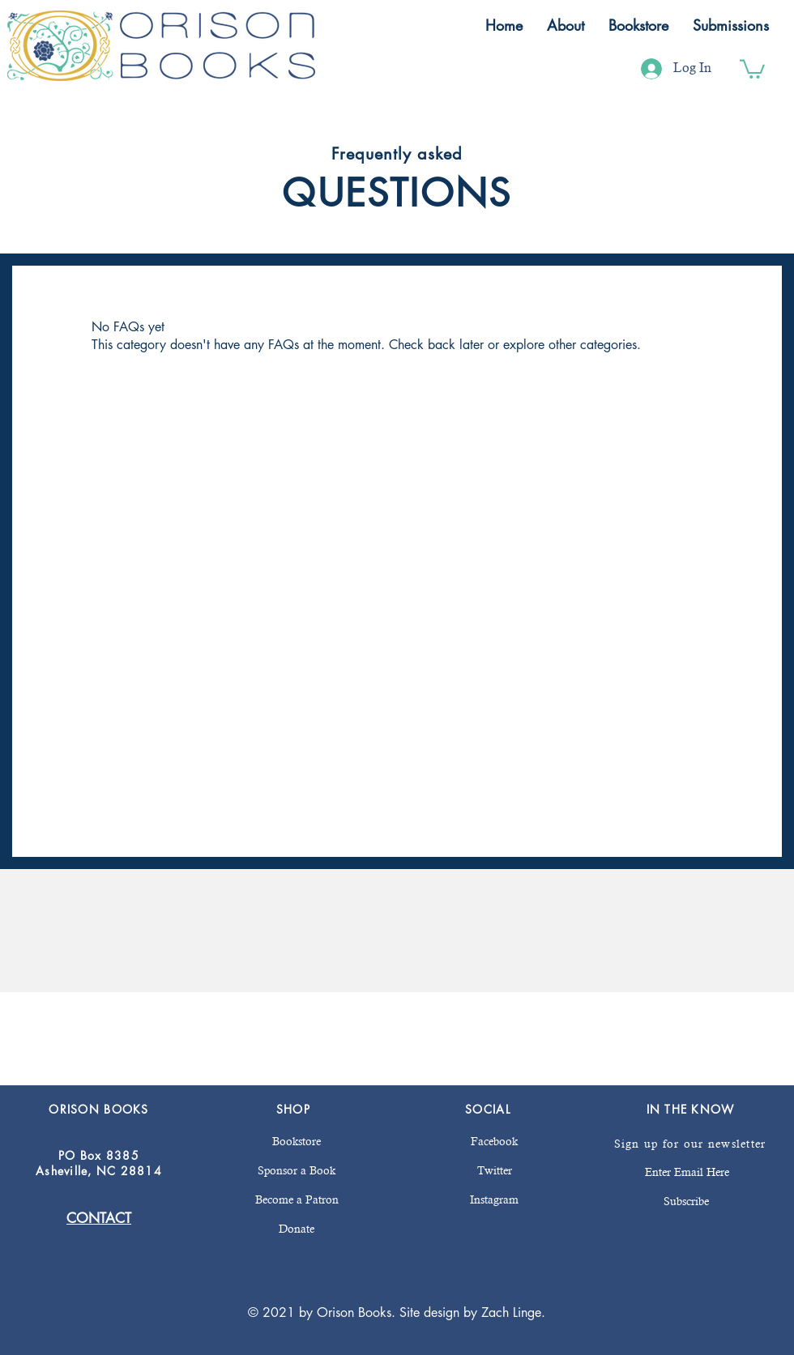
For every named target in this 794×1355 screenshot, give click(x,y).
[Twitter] (494, 1171)
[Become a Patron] (296, 1200)
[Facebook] (494, 1142)
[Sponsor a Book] (296, 1171)
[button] (565, 25)
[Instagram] (494, 1200)
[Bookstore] (296, 1142)
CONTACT (98, 1218)
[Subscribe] (686, 1202)
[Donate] (296, 1229)
